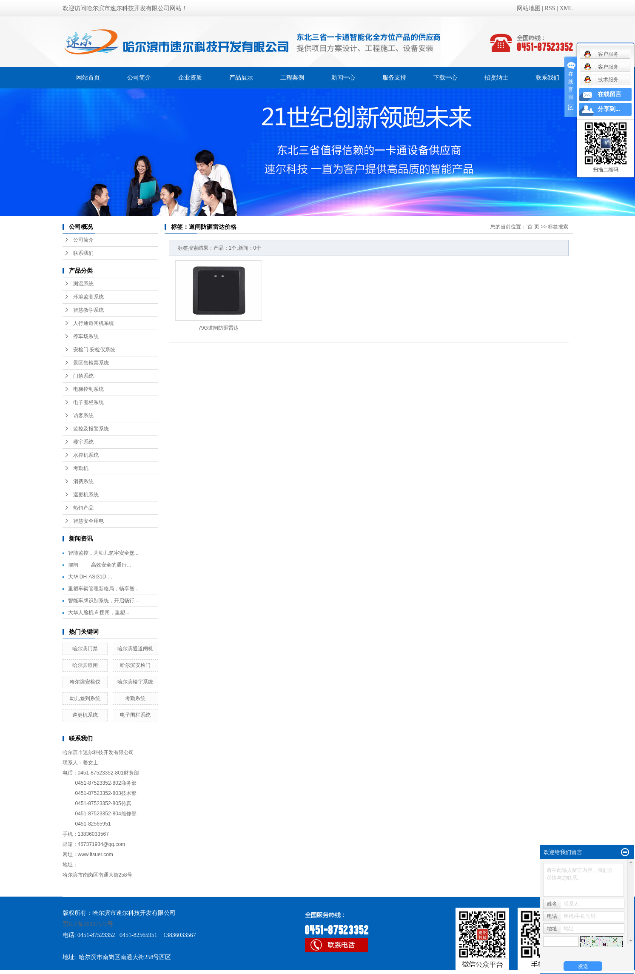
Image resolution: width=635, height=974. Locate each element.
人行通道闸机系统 (93, 323)
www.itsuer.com (95, 854)
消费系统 (83, 481)
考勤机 (80, 468)
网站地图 (529, 8)
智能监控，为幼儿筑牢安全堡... (103, 553)
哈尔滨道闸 (85, 665)
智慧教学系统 (88, 310)
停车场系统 (86, 336)
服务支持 (394, 77)
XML (565, 8)
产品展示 (241, 77)
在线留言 (609, 94)
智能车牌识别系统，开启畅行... (103, 601)
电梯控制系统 (88, 389)
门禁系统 (83, 376)
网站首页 (88, 77)
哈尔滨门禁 (85, 649)
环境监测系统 (88, 297)
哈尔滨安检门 (135, 665)
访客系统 (83, 416)
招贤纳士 (496, 77)
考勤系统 (135, 698)
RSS (550, 8)
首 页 (533, 227)
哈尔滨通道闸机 (135, 649)
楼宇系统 (83, 442)
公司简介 (139, 77)
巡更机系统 (86, 495)
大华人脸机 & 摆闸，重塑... (99, 612)
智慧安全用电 (88, 521)
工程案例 (292, 77)
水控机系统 (86, 455)
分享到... (609, 109)
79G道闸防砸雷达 (218, 328)
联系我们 (547, 77)
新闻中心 (343, 77)
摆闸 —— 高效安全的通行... (99, 565)
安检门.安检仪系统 (94, 350)
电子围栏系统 (88, 402)
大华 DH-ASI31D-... (90, 577)
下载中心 (445, 77)
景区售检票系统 (91, 363)
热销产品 (83, 508)
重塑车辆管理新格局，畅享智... (103, 589)
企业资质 (190, 77)
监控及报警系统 (91, 429)
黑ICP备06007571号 (88, 924)
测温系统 (83, 284)
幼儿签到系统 (85, 698)
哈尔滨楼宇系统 (135, 682)
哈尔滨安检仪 (85, 682)
